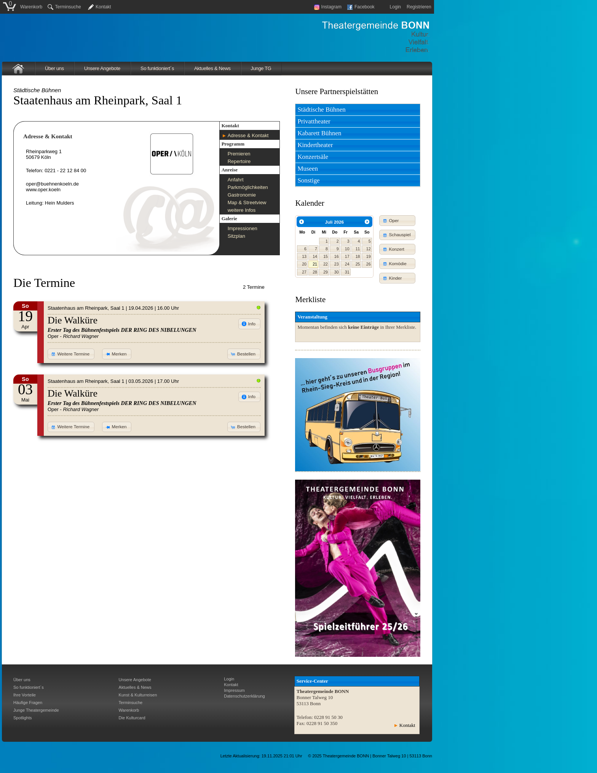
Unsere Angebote (102, 68)
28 (315, 272)
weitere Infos (242, 210)
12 (368, 248)
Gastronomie (242, 195)
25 (358, 264)
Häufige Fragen (27, 702)
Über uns (54, 68)
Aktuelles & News (212, 68)
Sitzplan (236, 236)
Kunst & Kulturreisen (138, 695)
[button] (71, 354)
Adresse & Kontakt (248, 135)
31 (347, 272)
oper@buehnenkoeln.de (52, 184)
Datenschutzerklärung (244, 696)
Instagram (328, 7)
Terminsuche (64, 7)
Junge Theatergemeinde (36, 710)
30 (336, 272)
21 (315, 264)
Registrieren (419, 7)
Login (395, 7)
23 (336, 264)
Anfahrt (236, 179)
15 (325, 256)
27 (304, 272)
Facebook (361, 7)
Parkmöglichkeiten (248, 187)
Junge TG (261, 68)
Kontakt (103, 7)
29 (325, 272)
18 (358, 256)
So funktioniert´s (157, 68)
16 (336, 256)
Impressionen (242, 228)
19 (368, 256)
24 (347, 264)
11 (358, 248)
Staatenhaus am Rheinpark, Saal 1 (86, 308)
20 (304, 264)
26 (368, 264)
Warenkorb (31, 7)
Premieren (239, 154)
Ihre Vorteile (24, 695)
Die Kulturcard (132, 717)
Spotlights (22, 717)
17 (347, 256)
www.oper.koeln (43, 189)
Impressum (234, 690)
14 (315, 256)
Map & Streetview (247, 202)
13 (304, 256)
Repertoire (239, 161)
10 (347, 248)
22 (325, 264)
